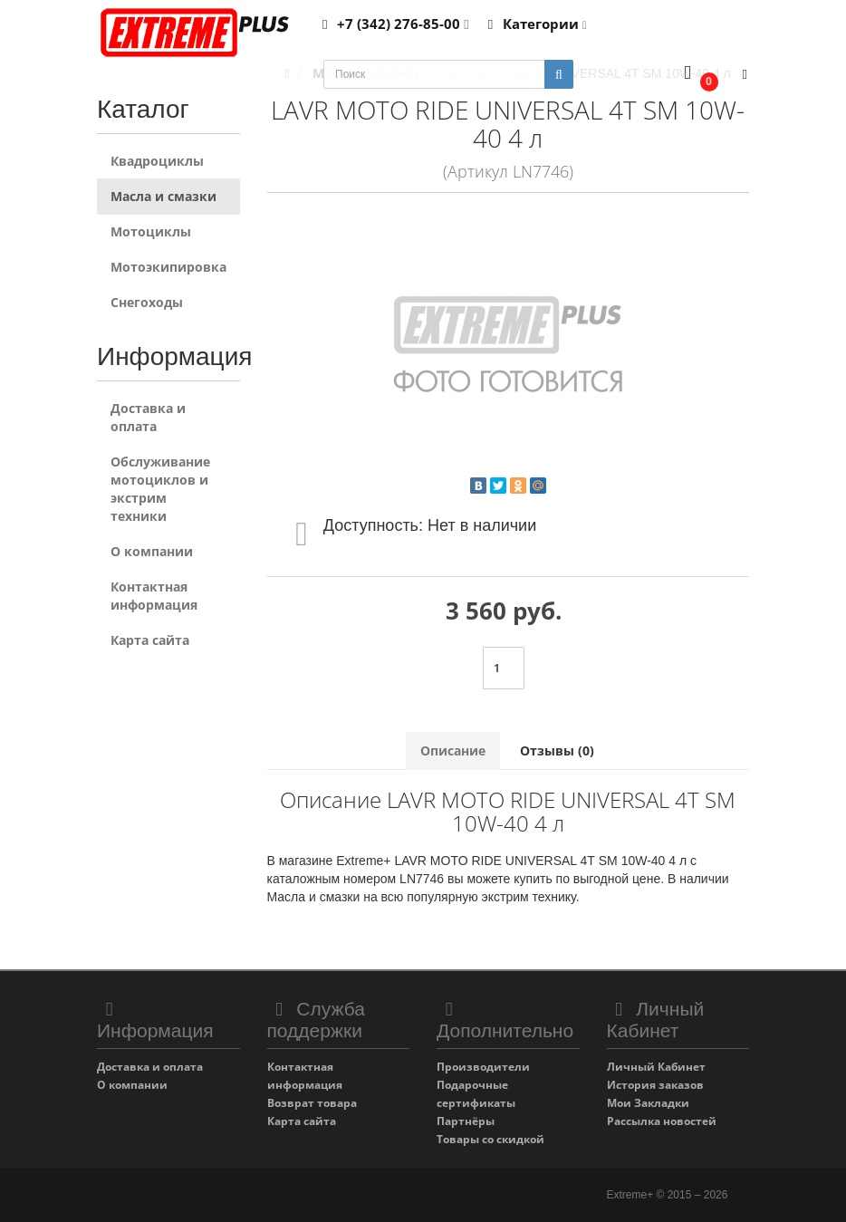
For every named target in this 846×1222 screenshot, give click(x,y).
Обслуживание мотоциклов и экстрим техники (160, 488)
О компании (152, 551)
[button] (697, 75)
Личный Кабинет (656, 1066)
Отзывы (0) (557, 750)
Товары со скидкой (490, 1139)
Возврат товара (312, 1103)
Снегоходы (147, 302)
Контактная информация (154, 595)
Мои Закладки (648, 1103)
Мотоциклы (151, 231)
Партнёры (466, 1121)
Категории (534, 23)
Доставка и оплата (148, 417)
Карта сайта (150, 640)
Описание (452, 750)
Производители (483, 1066)
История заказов (655, 1084)
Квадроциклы (157, 160)
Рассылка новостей (661, 1121)
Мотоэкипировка (168, 266)
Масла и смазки (163, 196)
